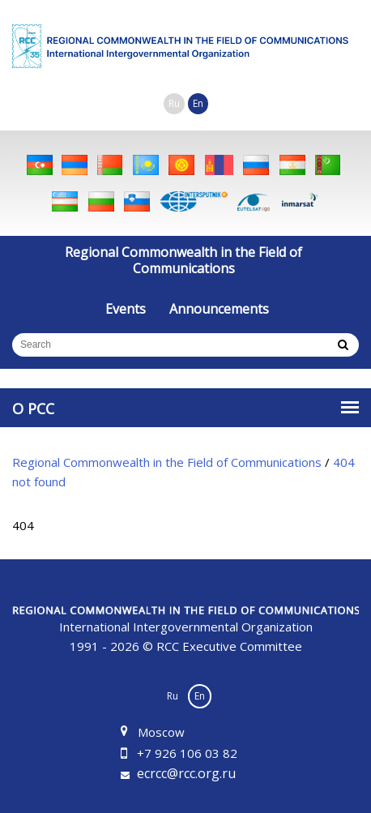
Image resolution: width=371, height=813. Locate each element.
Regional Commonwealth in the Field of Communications (183, 260)
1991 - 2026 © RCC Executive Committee (185, 629)
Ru (174, 103)
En (198, 103)
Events (125, 309)
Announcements (219, 309)
